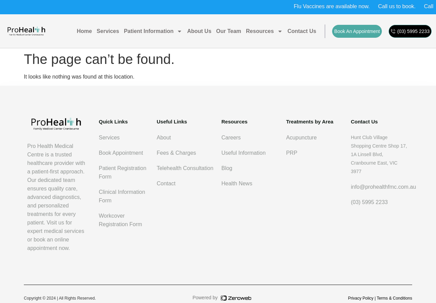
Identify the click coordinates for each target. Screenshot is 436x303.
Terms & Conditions (394, 298)
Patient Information (153, 31)
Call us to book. (401, 6)
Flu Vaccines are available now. (336, 6)
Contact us (301, 31)
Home (84, 31)
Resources (264, 31)
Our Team (229, 31)
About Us (199, 31)
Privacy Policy (361, 298)
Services (108, 31)
